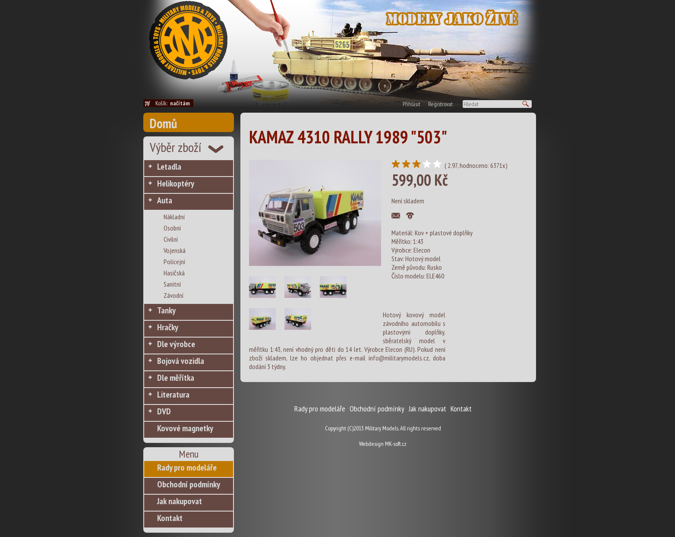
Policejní (174, 261)
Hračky (167, 327)
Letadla (169, 166)
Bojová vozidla (180, 360)
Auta (164, 200)
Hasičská (174, 272)
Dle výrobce (176, 344)
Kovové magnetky (185, 428)
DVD (164, 411)
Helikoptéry (175, 183)
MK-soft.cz (396, 444)
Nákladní (174, 216)
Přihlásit (411, 104)
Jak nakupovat (179, 501)
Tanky (166, 310)
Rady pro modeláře (187, 467)
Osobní (172, 228)
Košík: (174, 103)
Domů (163, 123)
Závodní (173, 295)
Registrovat (440, 104)
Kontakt (170, 518)
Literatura (173, 394)
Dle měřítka (175, 377)
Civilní (171, 239)
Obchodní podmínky (188, 484)
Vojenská (175, 250)
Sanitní (172, 284)
